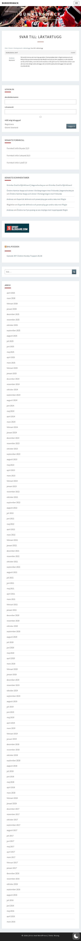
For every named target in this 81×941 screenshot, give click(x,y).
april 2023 (11, 470)
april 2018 (11, 787)
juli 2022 (10, 513)
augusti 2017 (12, 830)
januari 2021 (12, 610)
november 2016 (13, 878)
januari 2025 (12, 373)
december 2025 (13, 314)
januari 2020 (12, 674)
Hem (6, 48)
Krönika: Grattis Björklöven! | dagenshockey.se (26, 185)
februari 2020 (12, 669)
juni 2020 (10, 647)
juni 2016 (10, 905)
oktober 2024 (12, 389)
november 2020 (13, 620)
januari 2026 (12, 309)
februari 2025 (12, 368)
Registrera (9, 124)
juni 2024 (10, 405)
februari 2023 (12, 481)
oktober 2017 (12, 819)
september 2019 (13, 696)
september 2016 (13, 889)
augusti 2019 (12, 701)
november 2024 (13, 384)
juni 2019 (10, 712)
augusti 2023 (12, 459)
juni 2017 (10, 841)
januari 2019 (12, 739)
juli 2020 (10, 642)
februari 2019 (12, 733)
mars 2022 (11, 534)
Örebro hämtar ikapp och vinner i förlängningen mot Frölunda (36, 194)
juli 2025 (10, 341)
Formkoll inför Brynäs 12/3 (18, 148)
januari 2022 (12, 545)
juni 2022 (10, 518)
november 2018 (13, 749)
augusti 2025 (12, 336)
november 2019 (13, 685)
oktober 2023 (12, 448)
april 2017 (11, 852)
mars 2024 (11, 422)
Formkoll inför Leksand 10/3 (18, 155)
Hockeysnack (18, 48)
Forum (11, 48)
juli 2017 (10, 835)
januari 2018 (12, 803)
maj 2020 (10, 653)
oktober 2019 (12, 690)
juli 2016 (10, 900)
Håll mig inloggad (13, 120)
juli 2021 (10, 577)
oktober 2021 (12, 561)
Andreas (10, 199)
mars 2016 (11, 921)
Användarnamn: (12, 97)
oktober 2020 (12, 626)
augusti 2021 (12, 572)
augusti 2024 (12, 400)
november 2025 (13, 319)
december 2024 (13, 379)
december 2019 (13, 680)
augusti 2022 (12, 508)
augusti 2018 (12, 766)
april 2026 (11, 293)
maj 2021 (10, 588)
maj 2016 (10, 911)
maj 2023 (10, 465)
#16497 (73, 53)
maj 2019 (10, 717)
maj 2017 (10, 846)
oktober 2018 (12, 755)
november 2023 (13, 443)
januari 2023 (12, 486)
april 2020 (11, 658)
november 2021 (13, 556)
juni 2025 (10, 346)
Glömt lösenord (11, 127)
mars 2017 (11, 857)
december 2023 (13, 438)
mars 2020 (11, 663)
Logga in (71, 126)
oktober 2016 (12, 884)
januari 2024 (12, 432)
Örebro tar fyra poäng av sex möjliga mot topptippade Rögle (42, 210)
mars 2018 (11, 792)
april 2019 (11, 723)
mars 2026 (11, 298)
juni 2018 (10, 776)
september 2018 (13, 760)
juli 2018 (10, 771)
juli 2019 (10, 706)
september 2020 (13, 631)
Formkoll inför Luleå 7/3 (17, 162)
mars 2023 (11, 475)
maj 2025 (10, 352)
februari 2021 (12, 604)
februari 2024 (12, 427)
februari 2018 (12, 798)
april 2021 (11, 594)
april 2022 (11, 529)
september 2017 (13, 825)
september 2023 (13, 454)
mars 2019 (11, 728)
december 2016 (13, 873)
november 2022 (13, 491)
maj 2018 (10, 782)
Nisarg (56, 935)
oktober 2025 (12, 325)
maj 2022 (10, 524)
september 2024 (13, 395)
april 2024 (11, 416)
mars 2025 (11, 362)
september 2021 (13, 567)
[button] (76, 936)
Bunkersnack (10, 3)
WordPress (42, 935)
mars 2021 (11, 599)
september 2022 (13, 502)
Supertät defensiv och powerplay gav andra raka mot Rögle (41, 199)
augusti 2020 (12, 637)
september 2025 (13, 330)
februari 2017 (12, 862)
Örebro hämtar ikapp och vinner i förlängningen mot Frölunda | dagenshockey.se (40, 190)
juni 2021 (10, 583)
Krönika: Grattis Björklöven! (60, 185)
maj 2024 (10, 411)
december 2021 (13, 551)
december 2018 (13, 744)
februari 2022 (12, 540)
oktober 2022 (12, 497)
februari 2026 (12, 303)
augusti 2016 (12, 895)
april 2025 (11, 357)
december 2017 (13, 809)
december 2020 (13, 615)
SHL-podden (13, 246)
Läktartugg (26, 48)
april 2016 (11, 916)
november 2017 (13, 814)
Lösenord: (9, 107)
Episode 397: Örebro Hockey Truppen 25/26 (24, 256)
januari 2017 (12, 868)
